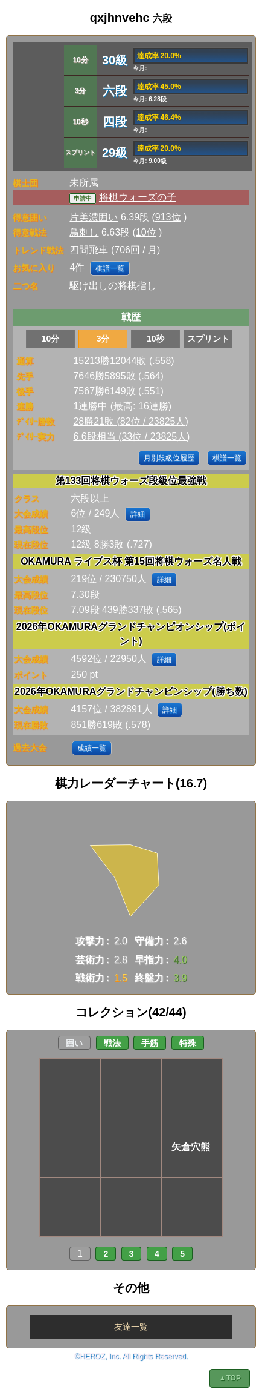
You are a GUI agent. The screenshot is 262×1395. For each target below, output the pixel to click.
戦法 (112, 1043)
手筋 (149, 1043)
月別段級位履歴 (169, 458)
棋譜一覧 (109, 268)
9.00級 (157, 160)
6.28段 (157, 99)
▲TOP (230, 1378)
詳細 (137, 514)
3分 (103, 338)
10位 (146, 232)
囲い (74, 1043)
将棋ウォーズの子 (137, 197)
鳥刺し (83, 232)
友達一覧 (131, 1326)
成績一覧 (91, 748)
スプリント (208, 338)
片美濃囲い (93, 217)
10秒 (156, 338)
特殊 (187, 1043)
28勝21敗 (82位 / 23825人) (130, 421)
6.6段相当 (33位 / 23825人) (131, 436)
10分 (51, 338)
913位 (168, 217)
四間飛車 (88, 250)
